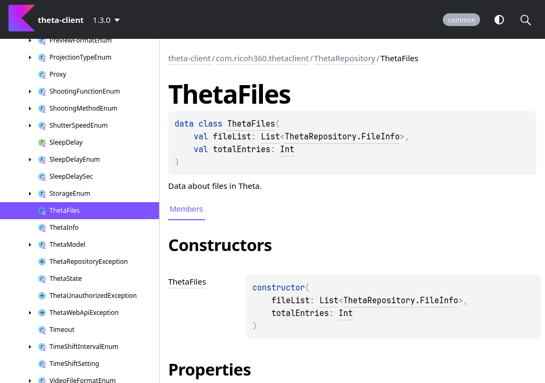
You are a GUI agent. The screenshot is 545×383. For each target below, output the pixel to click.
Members (186, 208)
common (461, 20)
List (270, 136)
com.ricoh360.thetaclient (262, 58)
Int (287, 149)
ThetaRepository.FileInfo (342, 136)
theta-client (189, 58)
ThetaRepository (344, 58)
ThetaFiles (251, 124)
